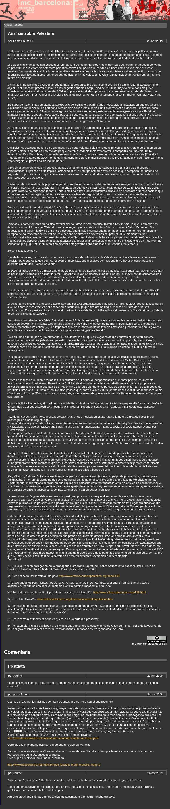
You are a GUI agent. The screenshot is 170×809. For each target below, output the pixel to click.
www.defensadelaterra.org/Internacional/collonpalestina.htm (75, 599)
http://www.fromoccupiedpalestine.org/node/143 (89, 576)
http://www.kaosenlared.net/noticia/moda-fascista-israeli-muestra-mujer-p (53, 764)
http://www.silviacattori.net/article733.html (119, 592)
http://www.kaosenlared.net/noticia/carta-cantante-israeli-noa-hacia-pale (53, 738)
